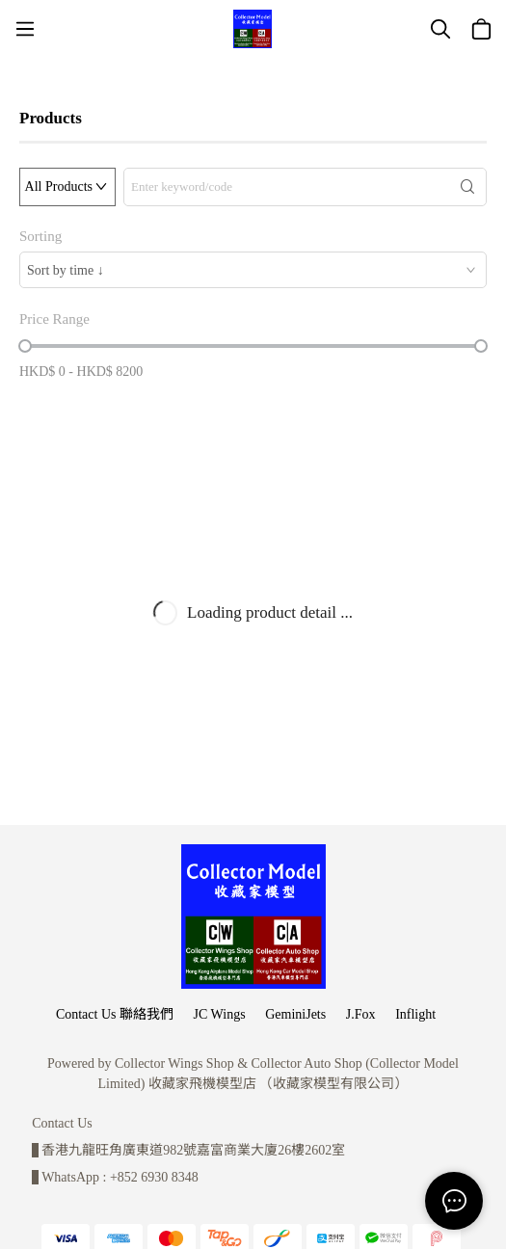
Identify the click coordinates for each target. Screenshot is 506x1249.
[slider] (25, 346)
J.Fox (361, 1014)
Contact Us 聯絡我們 (114, 1014)
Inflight (415, 1014)
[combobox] (253, 270)
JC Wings (220, 1014)
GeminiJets (295, 1014)
